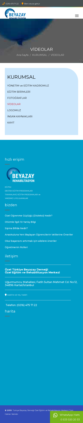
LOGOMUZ (14, 110)
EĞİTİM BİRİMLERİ (18, 91)
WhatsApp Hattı (66, 417)
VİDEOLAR (14, 104)
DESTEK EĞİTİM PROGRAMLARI (19, 191)
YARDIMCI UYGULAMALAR (16, 198)
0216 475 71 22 (10, 3)
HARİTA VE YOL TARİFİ (16, 295)
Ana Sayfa (22, 54)
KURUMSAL (39, 54)
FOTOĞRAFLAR (17, 97)
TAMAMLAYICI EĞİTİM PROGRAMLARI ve (22, 194)
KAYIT (10, 122)
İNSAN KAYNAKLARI (20, 116)
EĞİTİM (8, 187)
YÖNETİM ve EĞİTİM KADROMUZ (28, 85)
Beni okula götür (31, 3)
